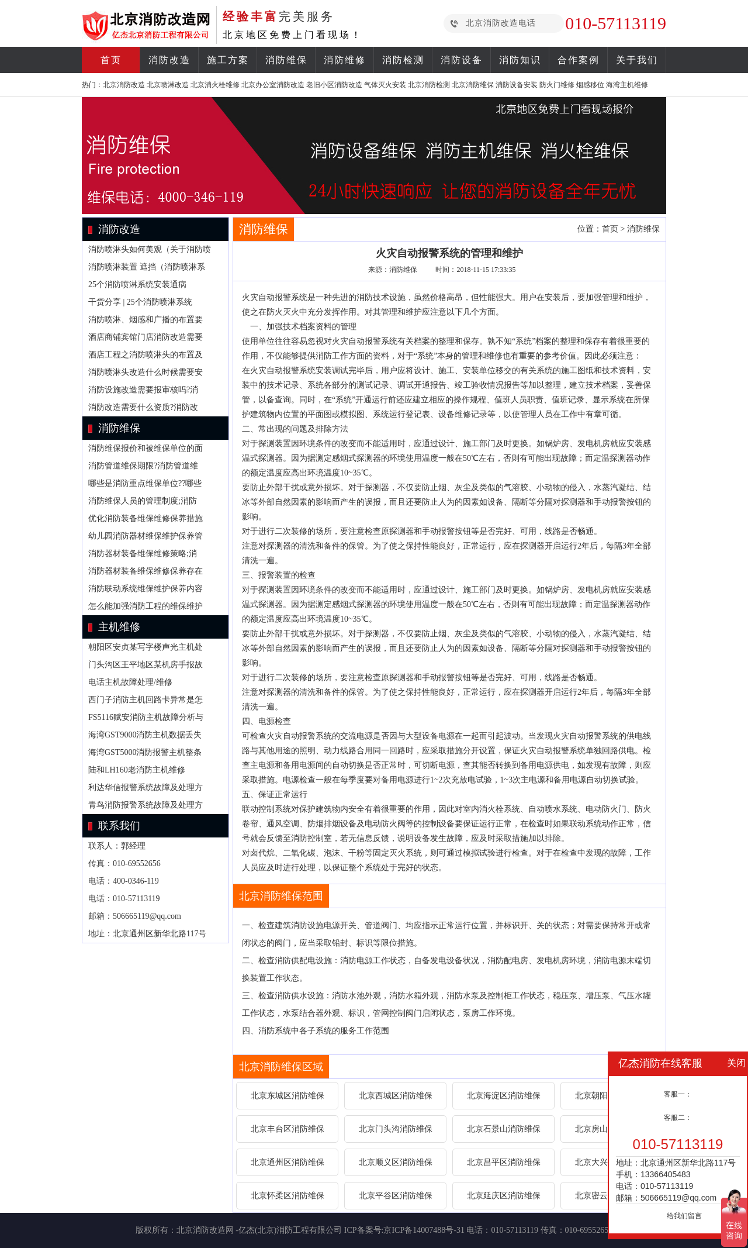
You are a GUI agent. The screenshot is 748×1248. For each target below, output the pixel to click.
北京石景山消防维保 (504, 1129)
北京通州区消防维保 (287, 1162)
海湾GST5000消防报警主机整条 (145, 752)
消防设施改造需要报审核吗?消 (143, 389)
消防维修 (345, 60)
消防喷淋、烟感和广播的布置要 (145, 319)
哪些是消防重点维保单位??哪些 (145, 483)
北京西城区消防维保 (395, 1095)
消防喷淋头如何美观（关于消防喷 (149, 249)
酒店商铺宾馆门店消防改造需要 (145, 337)
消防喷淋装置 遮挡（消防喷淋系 (146, 267)
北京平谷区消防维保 (395, 1195)
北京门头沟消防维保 (395, 1129)
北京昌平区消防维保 (504, 1162)
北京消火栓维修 (215, 85)
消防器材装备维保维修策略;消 (142, 553)
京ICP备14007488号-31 (423, 1230)
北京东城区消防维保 (287, 1095)
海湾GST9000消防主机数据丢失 (145, 734)
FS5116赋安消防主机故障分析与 (145, 717)
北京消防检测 (429, 85)
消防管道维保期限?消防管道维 (143, 465)
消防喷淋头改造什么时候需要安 (145, 372)
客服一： (678, 1094)
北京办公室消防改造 (272, 85)
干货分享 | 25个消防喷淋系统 (140, 302)
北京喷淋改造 (168, 85)
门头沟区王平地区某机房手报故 (145, 664)
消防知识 (520, 60)
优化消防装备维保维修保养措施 (145, 518)
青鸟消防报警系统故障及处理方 (145, 805)
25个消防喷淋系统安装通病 (137, 284)
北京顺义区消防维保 (395, 1162)
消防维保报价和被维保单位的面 (145, 448)
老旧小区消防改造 (334, 85)
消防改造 (169, 60)
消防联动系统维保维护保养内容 (145, 588)
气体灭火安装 (385, 85)
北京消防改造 (124, 85)
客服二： (678, 1117)
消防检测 (403, 60)
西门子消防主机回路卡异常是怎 (145, 699)
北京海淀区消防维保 (504, 1095)
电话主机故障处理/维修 (130, 682)
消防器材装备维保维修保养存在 (145, 571)
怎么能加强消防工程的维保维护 (145, 606)
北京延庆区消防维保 (504, 1195)
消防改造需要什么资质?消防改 (143, 407)
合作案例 (578, 60)
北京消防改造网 (205, 1230)
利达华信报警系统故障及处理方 (145, 787)
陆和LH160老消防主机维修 (136, 770)
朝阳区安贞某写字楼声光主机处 (145, 647)
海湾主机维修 (627, 85)
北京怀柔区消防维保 (287, 1195)
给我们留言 (684, 1216)
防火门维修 (556, 85)
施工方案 (228, 60)
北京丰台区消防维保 (287, 1129)
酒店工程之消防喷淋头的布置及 (145, 354)
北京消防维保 (473, 85)
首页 (111, 60)
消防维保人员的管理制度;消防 (142, 501)
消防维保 (286, 60)
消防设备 (462, 60)
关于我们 (637, 60)
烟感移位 (590, 85)
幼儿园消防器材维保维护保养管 (145, 536)
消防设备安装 (517, 85)
